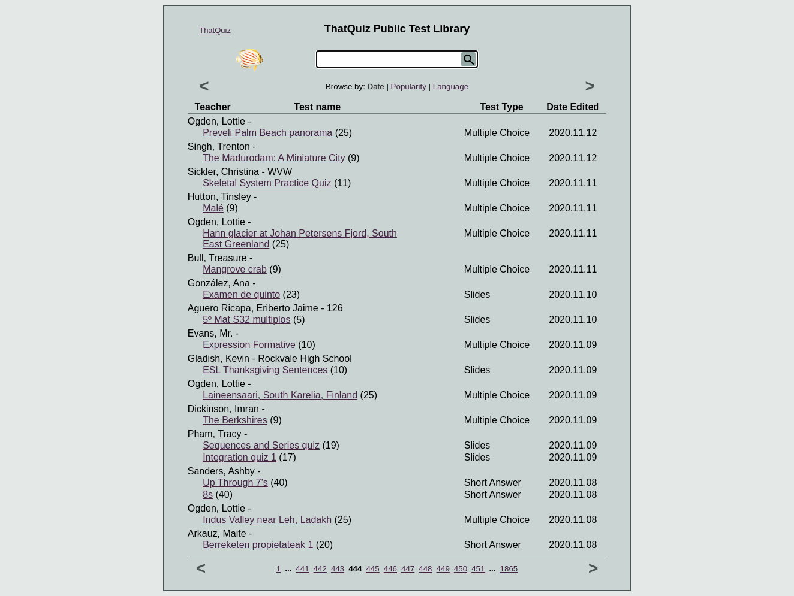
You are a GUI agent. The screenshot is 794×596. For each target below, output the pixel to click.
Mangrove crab (235, 269)
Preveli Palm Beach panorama (267, 133)
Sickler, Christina (223, 172)
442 (320, 568)
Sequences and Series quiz (261, 445)
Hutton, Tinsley (219, 197)
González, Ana (219, 283)
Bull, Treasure (217, 258)
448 (425, 568)
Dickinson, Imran (223, 409)
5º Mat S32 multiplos (246, 319)
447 (407, 568)
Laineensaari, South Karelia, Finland (280, 395)
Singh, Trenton (219, 146)
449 (443, 568)
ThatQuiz (215, 30)
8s (208, 494)
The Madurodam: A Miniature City (274, 158)
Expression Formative (249, 345)
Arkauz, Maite (217, 533)
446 (390, 568)
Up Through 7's (235, 482)
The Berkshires (235, 420)
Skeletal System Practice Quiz (267, 183)
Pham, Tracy (215, 434)
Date (376, 86)
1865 (509, 568)
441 (302, 568)
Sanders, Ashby (221, 471)
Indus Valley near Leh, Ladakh (267, 520)
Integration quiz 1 (239, 457)
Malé (213, 208)
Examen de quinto (241, 294)
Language (450, 86)
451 (478, 568)
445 (372, 568)
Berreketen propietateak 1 (258, 545)
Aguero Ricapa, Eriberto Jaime (253, 308)
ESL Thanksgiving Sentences (265, 370)
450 (460, 568)
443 (337, 568)
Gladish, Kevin (218, 358)
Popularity (408, 86)
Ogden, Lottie (216, 121)
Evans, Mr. (210, 333)
